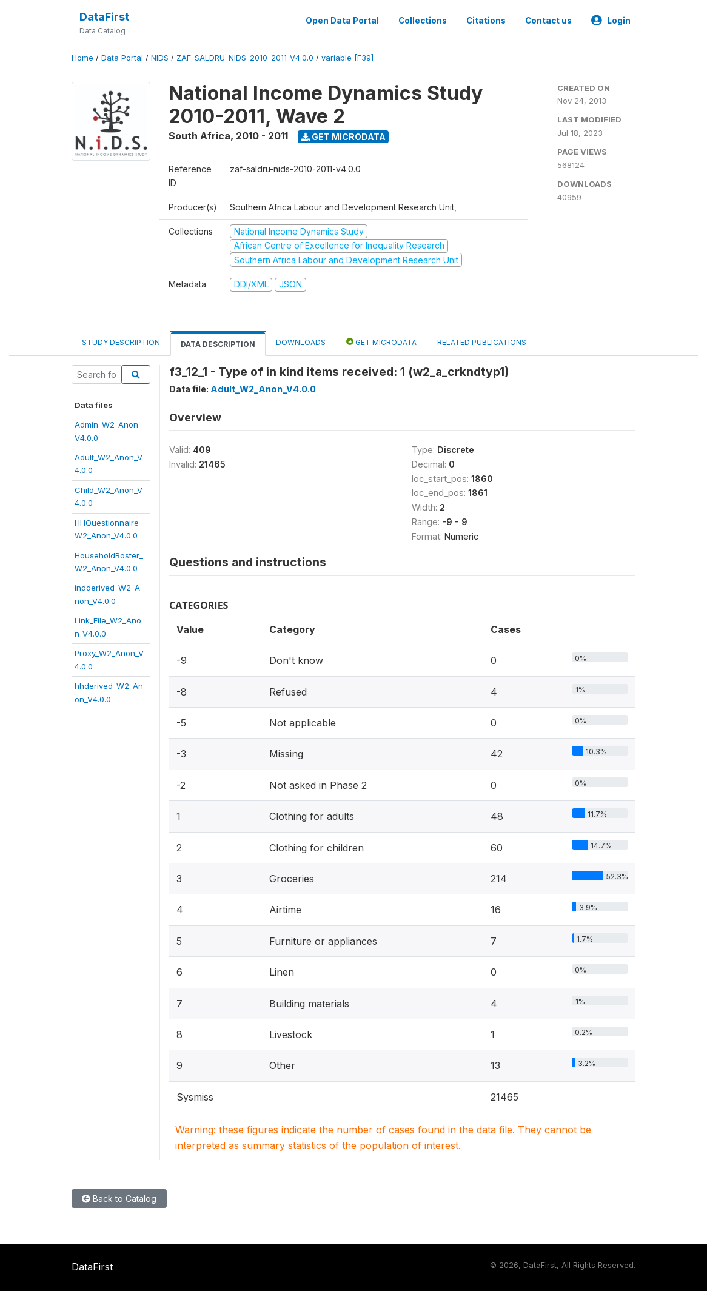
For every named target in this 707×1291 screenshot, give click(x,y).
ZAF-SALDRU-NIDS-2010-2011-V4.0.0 (244, 57)
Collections (422, 20)
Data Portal (122, 57)
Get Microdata (343, 137)
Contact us (548, 20)
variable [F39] (347, 57)
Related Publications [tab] (481, 342)
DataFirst (104, 16)
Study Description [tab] (121, 342)
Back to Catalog (119, 1198)
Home (82, 57)
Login (611, 20)
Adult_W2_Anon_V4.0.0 (263, 389)
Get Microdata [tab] (381, 342)
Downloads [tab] (301, 342)
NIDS (160, 57)
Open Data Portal (342, 20)
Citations (486, 20)
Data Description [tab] (218, 344)
